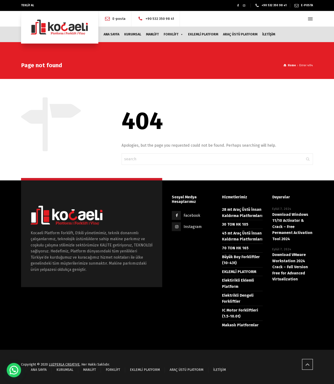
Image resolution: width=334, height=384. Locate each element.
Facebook (192, 215)
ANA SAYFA (111, 34)
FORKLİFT (173, 34)
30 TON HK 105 (235, 224)
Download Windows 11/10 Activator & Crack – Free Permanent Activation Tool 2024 (292, 226)
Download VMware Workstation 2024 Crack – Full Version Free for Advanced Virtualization (290, 266)
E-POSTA (307, 5)
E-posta (118, 19)
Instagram (193, 226)
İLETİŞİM (268, 34)
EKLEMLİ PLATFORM (203, 34)
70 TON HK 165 (235, 248)
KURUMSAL (132, 34)
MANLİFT (152, 34)
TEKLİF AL (27, 5)
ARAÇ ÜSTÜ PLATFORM (240, 34)
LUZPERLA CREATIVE (64, 364)
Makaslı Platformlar (240, 325)
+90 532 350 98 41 (274, 5)
